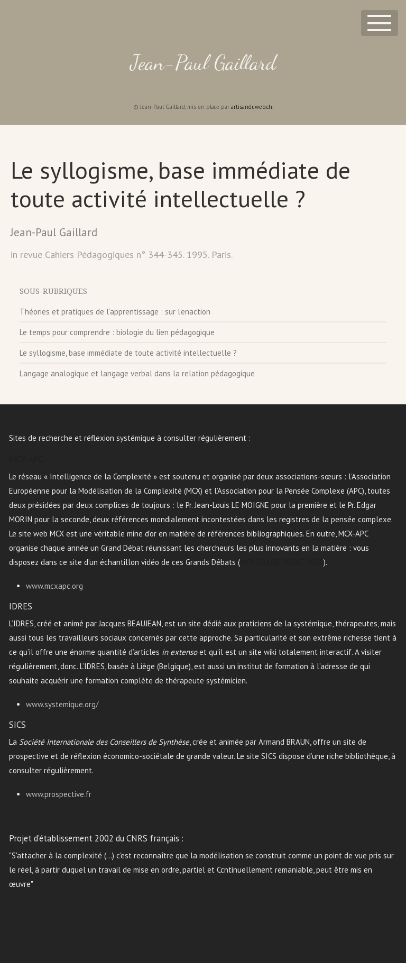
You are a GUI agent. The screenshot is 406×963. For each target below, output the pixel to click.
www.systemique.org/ (62, 704)
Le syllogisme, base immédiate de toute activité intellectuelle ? (128, 353)
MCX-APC (26, 459)
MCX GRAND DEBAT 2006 (282, 562)
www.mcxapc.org (54, 586)
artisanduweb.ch (251, 106)
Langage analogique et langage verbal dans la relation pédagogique (137, 373)
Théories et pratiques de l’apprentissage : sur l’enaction (115, 312)
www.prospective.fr (58, 794)
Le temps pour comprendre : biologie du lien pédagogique (117, 332)
